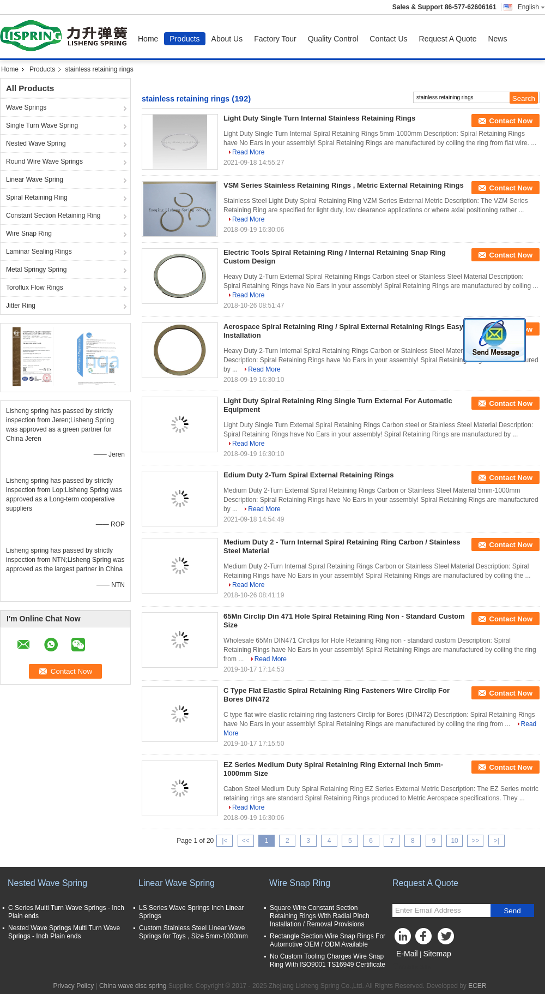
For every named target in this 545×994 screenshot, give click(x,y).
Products (184, 38)
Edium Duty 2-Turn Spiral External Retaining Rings (308, 475)
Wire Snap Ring (29, 233)
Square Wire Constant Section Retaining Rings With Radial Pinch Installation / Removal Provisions (320, 916)
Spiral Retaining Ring (37, 197)
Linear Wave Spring (34, 179)
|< (224, 841)
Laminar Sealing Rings (39, 251)
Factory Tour (275, 38)
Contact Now (510, 121)
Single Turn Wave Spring (42, 125)
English (531, 7)
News (497, 38)
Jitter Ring (20, 305)
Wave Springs (26, 107)
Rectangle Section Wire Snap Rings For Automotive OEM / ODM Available (327, 940)
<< (246, 841)
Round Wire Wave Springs (44, 161)
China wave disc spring (132, 986)
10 (454, 841)
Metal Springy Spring (36, 269)
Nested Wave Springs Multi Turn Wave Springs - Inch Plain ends (64, 932)
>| (496, 841)
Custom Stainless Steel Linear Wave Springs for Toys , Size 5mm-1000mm (193, 932)
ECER (477, 986)
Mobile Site (411, 967)
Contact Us (388, 38)
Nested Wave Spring (36, 143)
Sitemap (437, 953)
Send (512, 911)
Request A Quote (448, 38)
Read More (248, 152)
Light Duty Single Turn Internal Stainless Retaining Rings (319, 118)
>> (475, 841)
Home (148, 38)
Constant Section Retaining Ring (53, 215)
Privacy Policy (73, 986)
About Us (227, 38)
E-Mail (407, 953)
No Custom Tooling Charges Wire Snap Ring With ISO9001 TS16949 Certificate (327, 960)
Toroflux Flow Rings (34, 287)
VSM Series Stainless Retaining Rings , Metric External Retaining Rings (343, 185)
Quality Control (333, 38)
